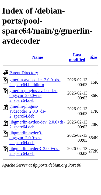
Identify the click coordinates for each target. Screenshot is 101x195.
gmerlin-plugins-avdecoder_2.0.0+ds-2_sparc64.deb (27, 111)
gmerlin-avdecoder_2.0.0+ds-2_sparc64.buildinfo (34, 82)
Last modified (77, 57)
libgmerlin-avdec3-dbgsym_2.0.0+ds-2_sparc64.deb (26, 138)
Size (93, 57)
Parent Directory (23, 72)
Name (37, 57)
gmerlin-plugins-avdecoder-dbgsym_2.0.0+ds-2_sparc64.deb (33, 95)
